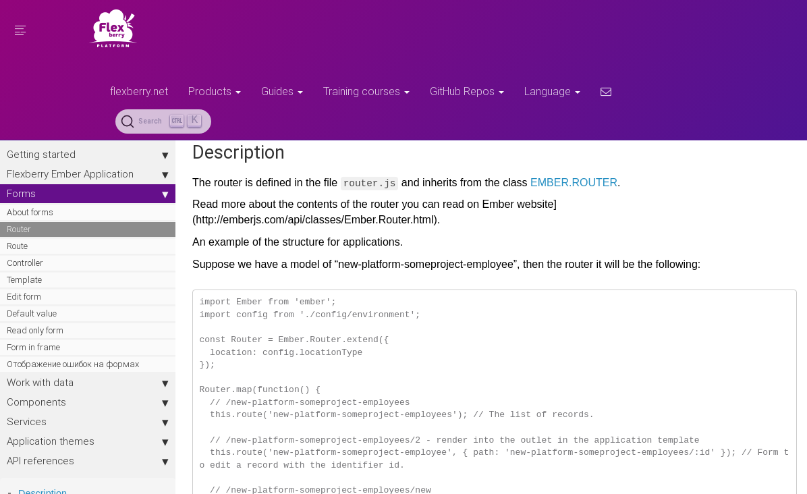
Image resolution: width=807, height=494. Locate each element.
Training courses (366, 91)
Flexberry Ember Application (88, 174)
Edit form (24, 296)
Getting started (88, 154)
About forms (30, 212)
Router (19, 229)
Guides (282, 91)
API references (88, 461)
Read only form (35, 330)
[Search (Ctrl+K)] (163, 121)
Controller (25, 263)
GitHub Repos (467, 91)
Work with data (88, 382)
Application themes (88, 441)
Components (88, 402)
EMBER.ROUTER (573, 182)
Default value (32, 313)
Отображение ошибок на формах (73, 364)
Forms (88, 193)
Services (88, 422)
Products (214, 91)
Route (17, 246)
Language (552, 91)
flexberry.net (139, 91)
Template (24, 279)
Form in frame (33, 347)
